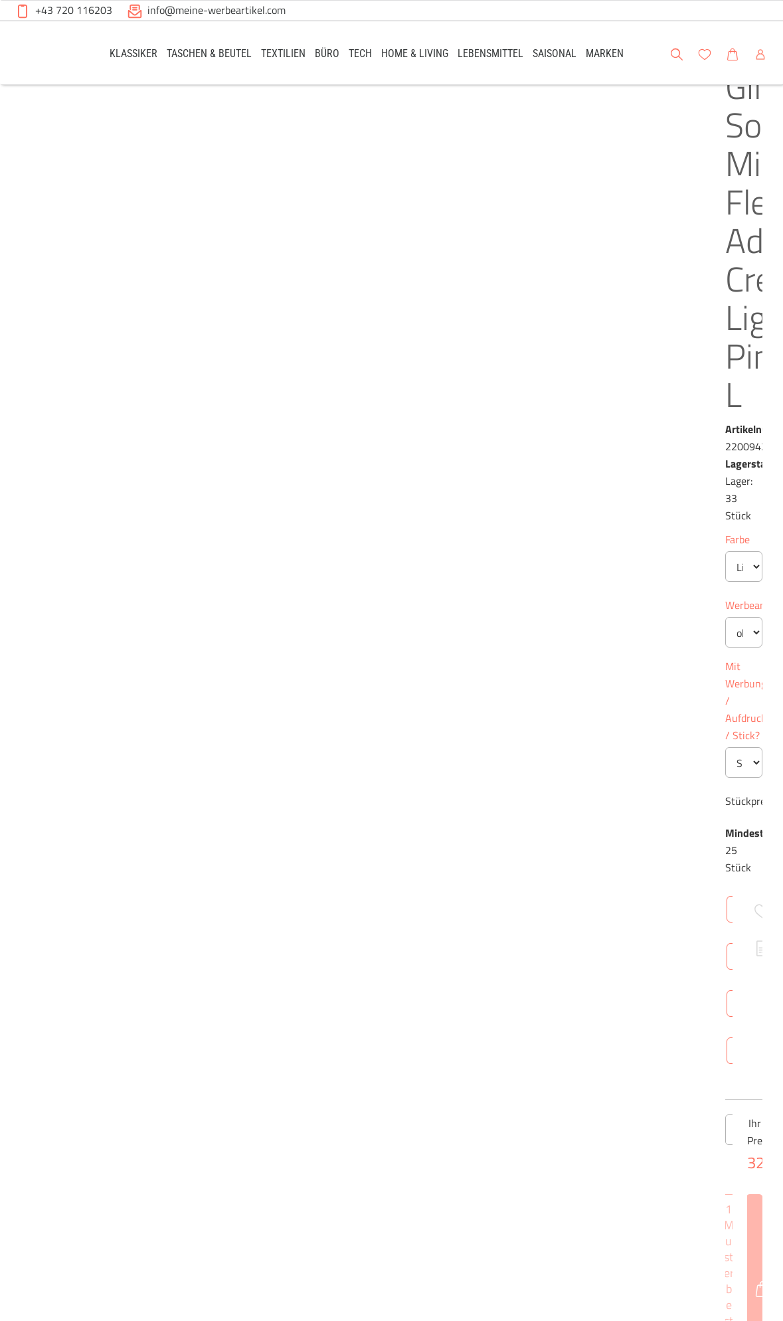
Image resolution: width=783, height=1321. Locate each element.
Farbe (347, 278)
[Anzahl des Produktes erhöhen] (435, 607)
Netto (444, 873)
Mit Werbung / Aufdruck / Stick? (408, 405)
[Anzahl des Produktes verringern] (348, 607)
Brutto (488, 873)
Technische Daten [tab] (444, 717)
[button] (760, 52)
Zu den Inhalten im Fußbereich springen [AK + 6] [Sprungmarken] (0, 0)
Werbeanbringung (375, 344)
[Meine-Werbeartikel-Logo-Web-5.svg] (46, 54)
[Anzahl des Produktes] (391, 607)
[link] (133, 52)
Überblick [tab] (358, 717)
